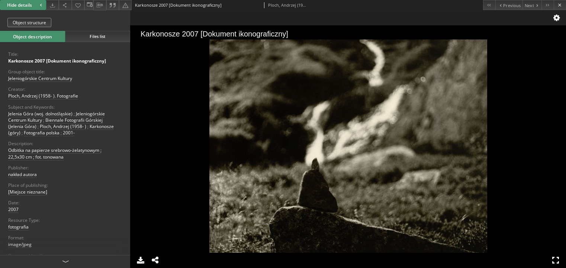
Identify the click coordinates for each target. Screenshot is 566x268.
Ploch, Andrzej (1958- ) (63, 126)
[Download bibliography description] (99, 5)
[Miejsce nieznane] (27, 192)
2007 (13, 209)
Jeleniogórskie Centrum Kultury (40, 78)
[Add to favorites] (78, 5)
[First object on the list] (489, 5)
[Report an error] (125, 5)
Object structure (29, 22)
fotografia (18, 227)
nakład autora (22, 174)
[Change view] (88, 5)
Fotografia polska (42, 133)
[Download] (52, 5)
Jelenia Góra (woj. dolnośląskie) (40, 114)
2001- (69, 133)
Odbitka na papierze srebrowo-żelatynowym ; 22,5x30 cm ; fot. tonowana (55, 153)
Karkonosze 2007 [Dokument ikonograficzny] (57, 61)
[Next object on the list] (531, 5)
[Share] (65, 5)
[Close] (560, 5)
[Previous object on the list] (508, 5)
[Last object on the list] (547, 5)
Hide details (25, 5)
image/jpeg (20, 244)
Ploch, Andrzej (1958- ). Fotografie (43, 96)
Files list (97, 36)
